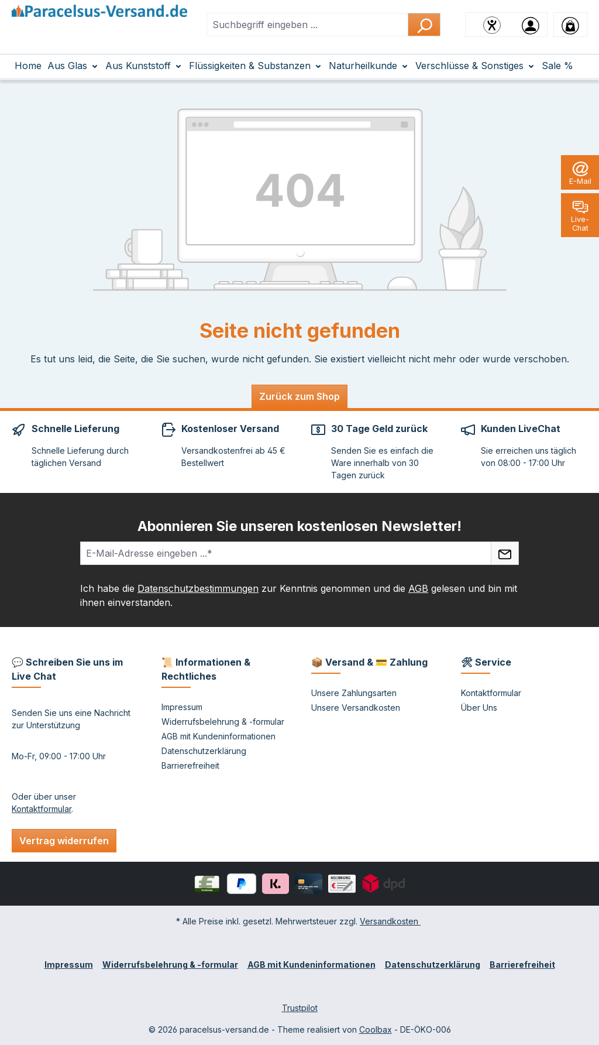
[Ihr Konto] (530, 24)
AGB (418, 588)
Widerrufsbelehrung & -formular (222, 722)
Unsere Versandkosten (355, 707)
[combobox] (307, 24)
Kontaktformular (41, 809)
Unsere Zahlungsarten (354, 693)
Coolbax (375, 1029)
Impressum (181, 707)
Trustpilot (300, 1008)
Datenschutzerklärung (203, 751)
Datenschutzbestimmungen (198, 588)
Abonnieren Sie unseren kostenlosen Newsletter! (299, 526)
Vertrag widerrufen (64, 841)
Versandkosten (390, 921)
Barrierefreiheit (190, 765)
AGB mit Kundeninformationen (218, 736)
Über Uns (479, 707)
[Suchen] (424, 24)
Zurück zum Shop (299, 396)
